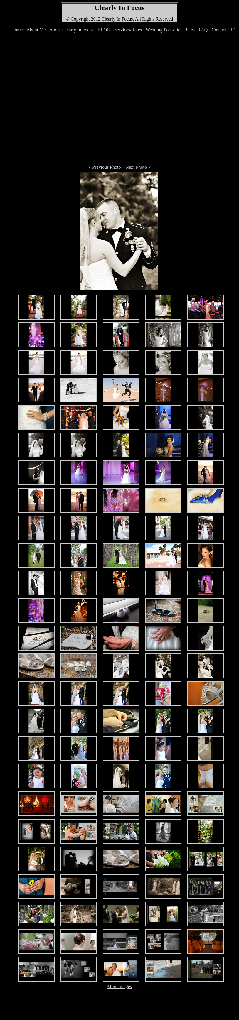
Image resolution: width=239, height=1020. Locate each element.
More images (119, 986)
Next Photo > (137, 167)
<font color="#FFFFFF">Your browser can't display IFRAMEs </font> (120, 33)
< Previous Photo (104, 167)
